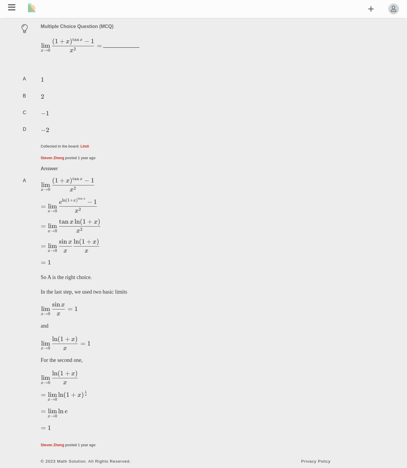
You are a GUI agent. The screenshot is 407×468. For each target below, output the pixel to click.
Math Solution (71, 461)
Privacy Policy (316, 461)
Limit (84, 146)
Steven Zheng (52, 158)
